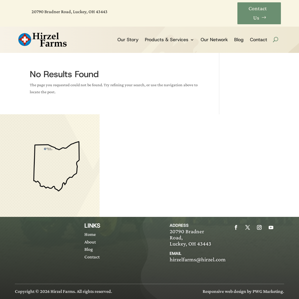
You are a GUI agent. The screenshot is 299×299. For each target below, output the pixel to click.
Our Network (214, 40)
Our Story (127, 40)
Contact (258, 40)
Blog (239, 40)
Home (90, 234)
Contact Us (257, 13)
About (90, 241)
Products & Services (166, 40)
